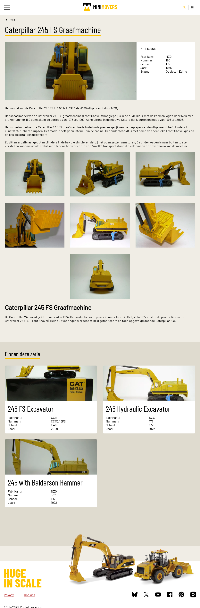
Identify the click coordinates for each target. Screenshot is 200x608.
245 (12, 20)
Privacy (9, 595)
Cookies (29, 595)
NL (185, 7)
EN (192, 7)
